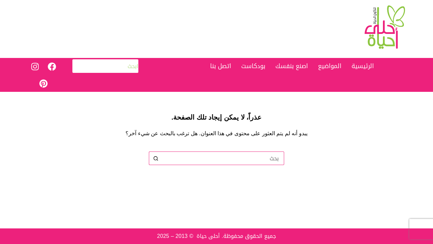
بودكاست (253, 66)
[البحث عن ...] (223, 158)
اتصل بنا (220, 66)
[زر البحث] (155, 158)
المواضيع (329, 66)
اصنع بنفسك (291, 66)
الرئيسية (362, 66)
